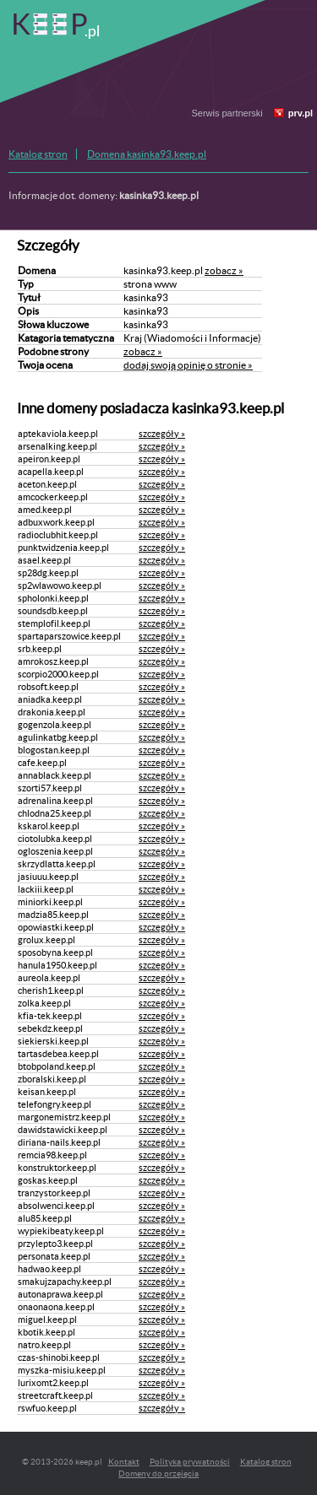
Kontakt (123, 1461)
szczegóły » (162, 434)
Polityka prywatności (190, 1461)
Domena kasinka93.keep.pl (146, 153)
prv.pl (300, 113)
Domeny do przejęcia (158, 1473)
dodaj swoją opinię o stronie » (188, 364)
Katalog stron (38, 153)
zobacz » (224, 270)
